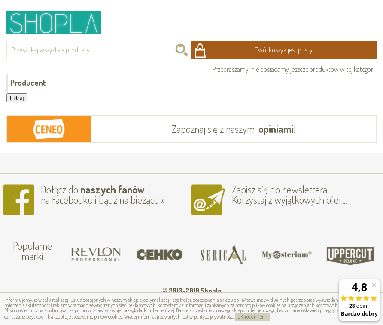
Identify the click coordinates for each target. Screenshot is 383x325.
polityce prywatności (214, 316)
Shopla (59, 22)
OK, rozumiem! (252, 316)
